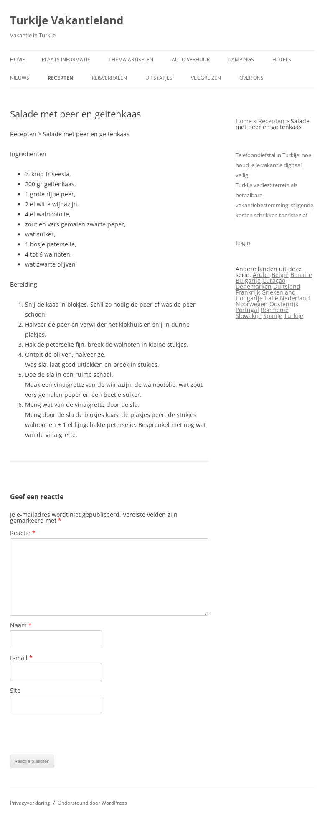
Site (15, 690)
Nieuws (19, 77)
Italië (271, 298)
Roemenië (275, 310)
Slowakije (249, 316)
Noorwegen (252, 304)
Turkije (293, 316)
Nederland (295, 298)
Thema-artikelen (131, 59)
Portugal (247, 310)
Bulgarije (248, 281)
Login (243, 243)
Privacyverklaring (30, 802)
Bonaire (301, 275)
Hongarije (249, 298)
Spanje (272, 316)
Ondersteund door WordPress (92, 802)
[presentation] (73, 734)
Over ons (251, 77)
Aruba (261, 275)
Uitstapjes (159, 77)
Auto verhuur (191, 59)
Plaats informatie (66, 59)
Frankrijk (248, 292)
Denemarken (254, 286)
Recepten (61, 77)
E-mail (21, 658)
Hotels (281, 59)
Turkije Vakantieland (66, 20)
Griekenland (279, 292)
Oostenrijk (283, 304)
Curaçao (273, 281)
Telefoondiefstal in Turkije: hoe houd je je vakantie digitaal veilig (273, 165)
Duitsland (286, 286)
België (280, 275)
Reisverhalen (109, 77)
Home (17, 59)
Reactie (23, 533)
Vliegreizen (206, 77)
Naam (21, 625)
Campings (241, 59)
